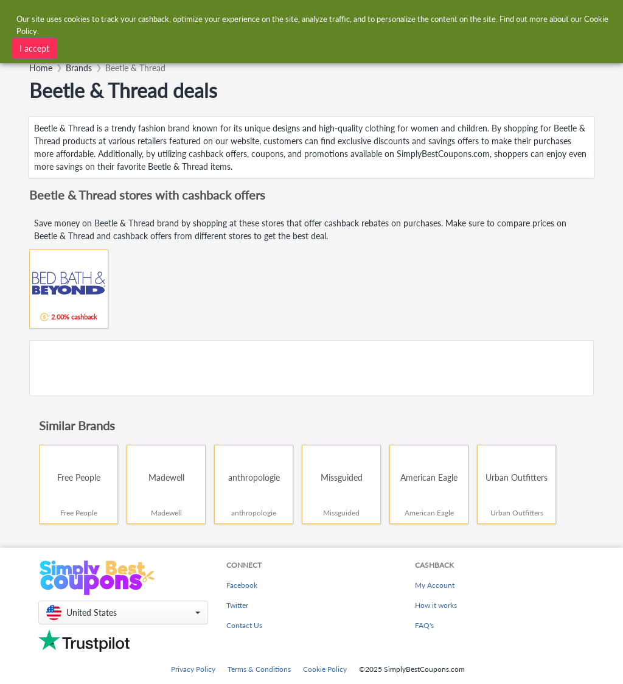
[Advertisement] (311, 368)
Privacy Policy (193, 669)
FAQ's (424, 625)
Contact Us (244, 625)
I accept (34, 48)
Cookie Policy (325, 669)
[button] (123, 612)
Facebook (241, 585)
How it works (436, 605)
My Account (434, 585)
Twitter (237, 605)
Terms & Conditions (259, 669)
